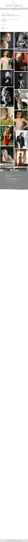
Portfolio (3, 19)
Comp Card (4, 21)
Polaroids (10, 19)
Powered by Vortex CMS (17, 187)
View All (3, 27)
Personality (17, 19)
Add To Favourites (4, 13)
